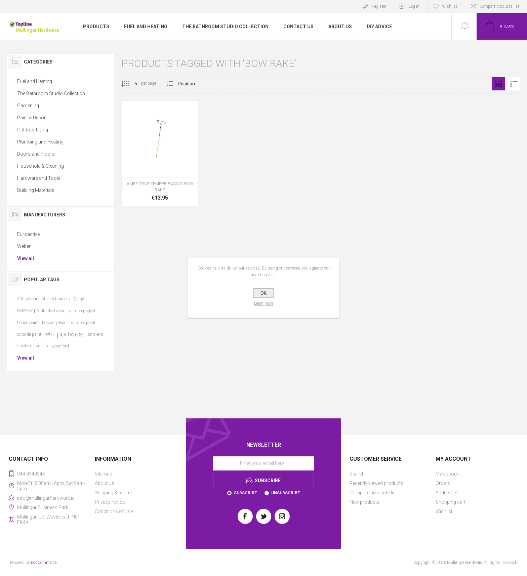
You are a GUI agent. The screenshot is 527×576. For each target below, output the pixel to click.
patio (49, 334)
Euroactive (28, 234)
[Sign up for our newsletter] (263, 463)
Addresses (447, 492)
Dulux (78, 298)
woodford (60, 345)
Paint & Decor (31, 117)
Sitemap (103, 474)
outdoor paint (83, 322)
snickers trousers (32, 345)
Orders (443, 483)
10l (20, 298)
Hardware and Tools (38, 178)
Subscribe (245, 493)
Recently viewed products (376, 483)
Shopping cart (450, 502)
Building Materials (35, 190)
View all (25, 258)
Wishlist (444, 511)
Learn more (263, 303)
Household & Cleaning (40, 166)
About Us (104, 483)
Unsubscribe (285, 493)
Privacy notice (110, 502)
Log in (414, 6)
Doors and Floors (36, 154)
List (513, 83)
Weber (24, 246)
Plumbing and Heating (40, 142)
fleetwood (57, 310)
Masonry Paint (55, 322)
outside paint (29, 334)
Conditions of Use (114, 511)
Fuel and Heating (34, 81)
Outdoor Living (32, 129)
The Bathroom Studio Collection (51, 93)
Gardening (28, 105)
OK (263, 293)
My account (448, 474)
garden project (82, 310)
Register (379, 6)
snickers (95, 334)
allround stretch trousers (48, 298)
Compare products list (499, 6)
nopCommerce (43, 562)
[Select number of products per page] (130, 83)
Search (357, 474)
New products (364, 502)
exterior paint (30, 310)
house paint (28, 322)
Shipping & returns (114, 492)
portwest (70, 334)
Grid (498, 83)
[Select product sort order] (191, 83)
